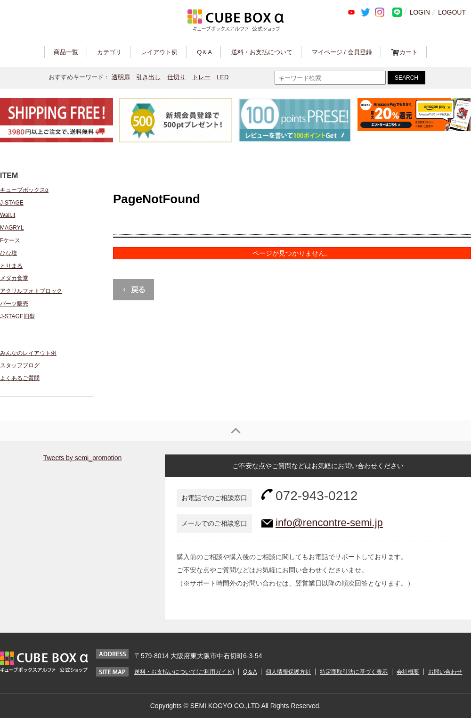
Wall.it (7, 215)
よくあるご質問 (20, 378)
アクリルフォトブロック (31, 291)
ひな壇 (8, 253)
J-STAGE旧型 (17, 316)
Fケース (10, 240)
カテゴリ (109, 52)
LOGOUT (452, 12)
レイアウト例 (159, 52)
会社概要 (408, 671)
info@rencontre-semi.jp (329, 522)
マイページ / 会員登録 (342, 52)
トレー (201, 77)
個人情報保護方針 (288, 671)
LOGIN (419, 12)
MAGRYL (12, 227)
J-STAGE (12, 202)
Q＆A (204, 52)
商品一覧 (66, 52)
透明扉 (121, 77)
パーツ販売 (14, 303)
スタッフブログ (20, 365)
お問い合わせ (445, 671)
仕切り (176, 77)
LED (222, 77)
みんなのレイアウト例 (28, 353)
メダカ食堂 (14, 278)
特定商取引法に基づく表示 (354, 671)
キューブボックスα (24, 190)
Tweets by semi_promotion (82, 458)
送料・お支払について (261, 52)
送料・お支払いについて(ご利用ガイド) (184, 671)
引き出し (148, 77)
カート (408, 52)
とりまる (11, 266)
